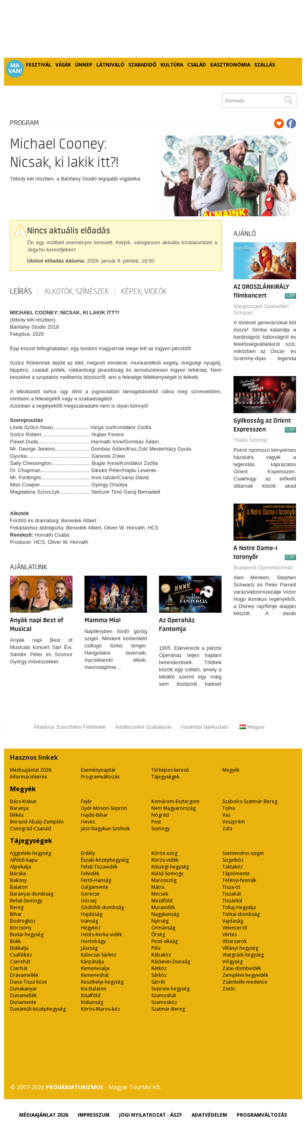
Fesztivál (38, 64)
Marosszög (164, 880)
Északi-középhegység (105, 860)
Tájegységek (165, 776)
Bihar (16, 914)
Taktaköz (232, 866)
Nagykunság (165, 914)
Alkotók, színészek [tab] (76, 291)
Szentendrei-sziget (243, 853)
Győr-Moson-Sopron (104, 808)
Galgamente (94, 887)
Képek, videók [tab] (144, 291)
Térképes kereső (170, 770)
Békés (17, 815)
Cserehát (20, 961)
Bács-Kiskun (23, 801)
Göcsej (88, 900)
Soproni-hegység (170, 988)
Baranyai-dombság (31, 893)
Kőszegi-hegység (170, 866)
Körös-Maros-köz (100, 1009)
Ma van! (15, 68)
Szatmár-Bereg (168, 1009)
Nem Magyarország (173, 808)
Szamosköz (164, 1002)
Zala (227, 828)
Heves (88, 821)
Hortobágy (93, 941)
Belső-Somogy (26, 900)
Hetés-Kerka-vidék (101, 934)
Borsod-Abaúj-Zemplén (37, 821)
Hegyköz (90, 927)
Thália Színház (250, 440)
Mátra (158, 887)
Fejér (86, 801)
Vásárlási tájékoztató (204, 727)
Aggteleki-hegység (30, 853)
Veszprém (233, 821)
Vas (226, 815)
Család (196, 64)
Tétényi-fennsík (239, 880)
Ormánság (163, 927)
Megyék (230, 770)
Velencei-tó (234, 927)
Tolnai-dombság (241, 914)
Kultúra (172, 64)
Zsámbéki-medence (244, 981)
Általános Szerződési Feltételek (69, 727)
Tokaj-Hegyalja (239, 907)
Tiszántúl (232, 900)
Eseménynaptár (98, 770)
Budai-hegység (26, 934)
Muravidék (163, 907)
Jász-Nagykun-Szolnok (105, 828)
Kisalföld (90, 995)
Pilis (155, 948)
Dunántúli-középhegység (38, 1009)
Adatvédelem (209, 1115)
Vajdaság (232, 920)
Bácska (18, 873)
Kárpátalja (92, 961)
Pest (156, 821)
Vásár (63, 64)
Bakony (18, 880)
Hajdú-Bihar (94, 815)
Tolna (228, 808)
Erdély (88, 853)
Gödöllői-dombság (102, 907)
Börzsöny (20, 927)
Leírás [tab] (21, 291)
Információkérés (28, 776)
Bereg (17, 907)
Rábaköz (161, 954)
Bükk (15, 941)
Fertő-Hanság (96, 880)
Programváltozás (100, 776)
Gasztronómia (230, 64)
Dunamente (23, 1002)
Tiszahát (231, 893)
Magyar (252, 727)
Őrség (158, 934)
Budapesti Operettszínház (263, 567)
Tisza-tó (231, 887)
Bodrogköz (22, 920)
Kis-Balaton (93, 988)
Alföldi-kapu (23, 860)
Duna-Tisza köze (28, 981)
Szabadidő (142, 64)
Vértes (229, 934)
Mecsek (159, 893)
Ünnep (83, 64)
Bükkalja (19, 948)
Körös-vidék (164, 860)
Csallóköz (21, 954)
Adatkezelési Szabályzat (143, 727)
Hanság (89, 920)
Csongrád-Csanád (30, 828)
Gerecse (90, 893)
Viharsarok (234, 941)
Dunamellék (23, 995)
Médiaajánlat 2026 (30, 770)
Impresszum (94, 1115)
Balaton (18, 887)
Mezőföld (162, 900)
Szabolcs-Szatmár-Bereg (249, 801)
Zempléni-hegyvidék (245, 975)
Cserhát (18, 968)
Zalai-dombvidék (241, 968)
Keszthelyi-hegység (102, 981)
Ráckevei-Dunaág (170, 961)
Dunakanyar (23, 988)
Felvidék (90, 873)
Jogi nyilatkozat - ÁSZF (150, 1115)
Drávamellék (24, 975)
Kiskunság (92, 1002)
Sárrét (158, 981)
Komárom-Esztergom (175, 801)
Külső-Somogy (167, 873)
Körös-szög (164, 853)
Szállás (264, 64)
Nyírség (160, 920)
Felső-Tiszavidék (99, 866)
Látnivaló (110, 64)
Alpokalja (20, 866)
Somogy (160, 828)
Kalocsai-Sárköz (98, 954)
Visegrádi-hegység (243, 954)
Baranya (19, 808)
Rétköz (159, 968)
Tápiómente (236, 873)
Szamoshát (163, 995)
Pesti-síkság (164, 941)
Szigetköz (232, 860)
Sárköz (159, 975)
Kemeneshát (95, 975)
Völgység (232, 961)
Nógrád (160, 815)
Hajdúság (91, 914)
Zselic (228, 988)
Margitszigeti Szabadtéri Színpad (261, 309)
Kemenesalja (95, 968)
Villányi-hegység (240, 948)
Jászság (89, 948)
